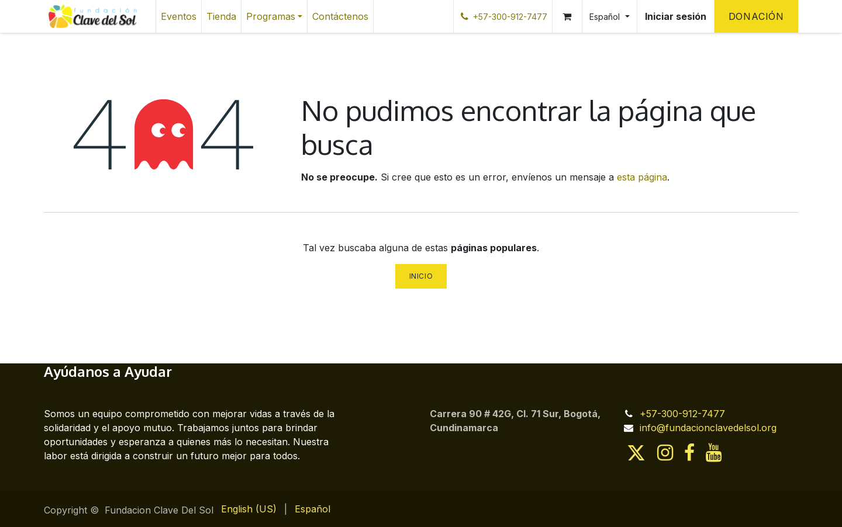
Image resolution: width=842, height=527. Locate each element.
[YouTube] (713, 452)
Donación (756, 16)
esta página (642, 177)
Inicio (421, 276)
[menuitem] (178, 16)
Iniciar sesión (675, 16)
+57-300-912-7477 (682, 413)
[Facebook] (689, 452)
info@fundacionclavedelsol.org (708, 428)
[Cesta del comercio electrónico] (567, 16)
